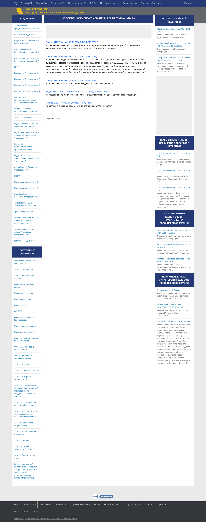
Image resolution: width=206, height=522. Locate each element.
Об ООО (18, 311)
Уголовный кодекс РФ (24, 241)
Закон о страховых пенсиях (26, 370)
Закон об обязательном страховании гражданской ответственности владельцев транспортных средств (26, 390)
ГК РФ (17, 67)
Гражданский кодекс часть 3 (27, 85)
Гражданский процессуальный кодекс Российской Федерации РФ (26, 100)
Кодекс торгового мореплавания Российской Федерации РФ (26, 158)
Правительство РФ (77, 3)
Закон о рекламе (22, 440)
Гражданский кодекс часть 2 (27, 79)
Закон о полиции (21, 364)
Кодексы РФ (26, 3)
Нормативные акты (109, 3)
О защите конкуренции (24, 293)
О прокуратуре (21, 305)
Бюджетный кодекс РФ (24, 34)
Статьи (144, 3)
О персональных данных (25, 326)
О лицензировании (22, 299)
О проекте (156, 3)
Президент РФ (57, 3)
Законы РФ (41, 3)
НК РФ (17, 176)
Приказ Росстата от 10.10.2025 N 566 (173, 321)
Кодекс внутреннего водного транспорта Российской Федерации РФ (27, 135)
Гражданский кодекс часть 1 (27, 73)
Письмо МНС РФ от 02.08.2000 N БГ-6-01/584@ (69, 103)
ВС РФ (93, 3)
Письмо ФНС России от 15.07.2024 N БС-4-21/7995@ (71, 56)
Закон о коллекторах (23, 269)
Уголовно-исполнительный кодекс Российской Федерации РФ (26, 220)
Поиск (17, 504)
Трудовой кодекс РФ (23, 211)
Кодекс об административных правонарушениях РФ (24, 147)
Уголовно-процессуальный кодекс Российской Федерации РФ (26, 232)
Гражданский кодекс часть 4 (27, 91)
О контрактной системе (25, 332)
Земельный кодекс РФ (24, 117)
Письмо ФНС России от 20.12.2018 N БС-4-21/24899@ (72, 80)
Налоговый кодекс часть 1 (26, 182)
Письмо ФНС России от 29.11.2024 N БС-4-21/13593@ (72, 42)
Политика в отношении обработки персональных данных (51, 518)
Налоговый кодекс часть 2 (26, 188)
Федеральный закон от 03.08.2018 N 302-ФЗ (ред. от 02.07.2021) (77, 92)
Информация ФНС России (168, 290)
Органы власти (130, 3)
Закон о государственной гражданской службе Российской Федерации (25, 414)
